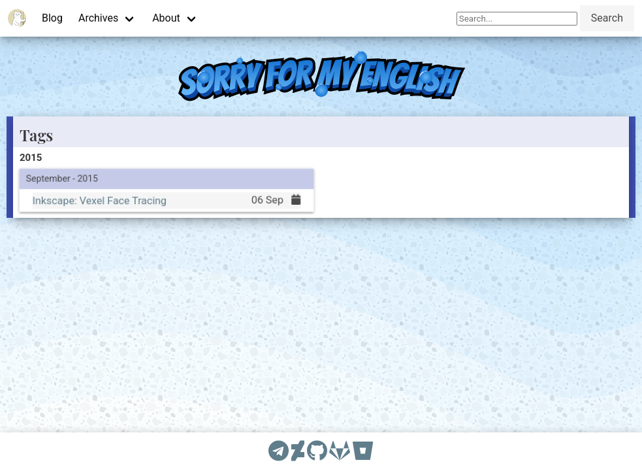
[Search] (517, 19)
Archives (98, 18)
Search (607, 18)
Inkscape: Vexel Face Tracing (99, 200)
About (166, 18)
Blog (52, 18)
